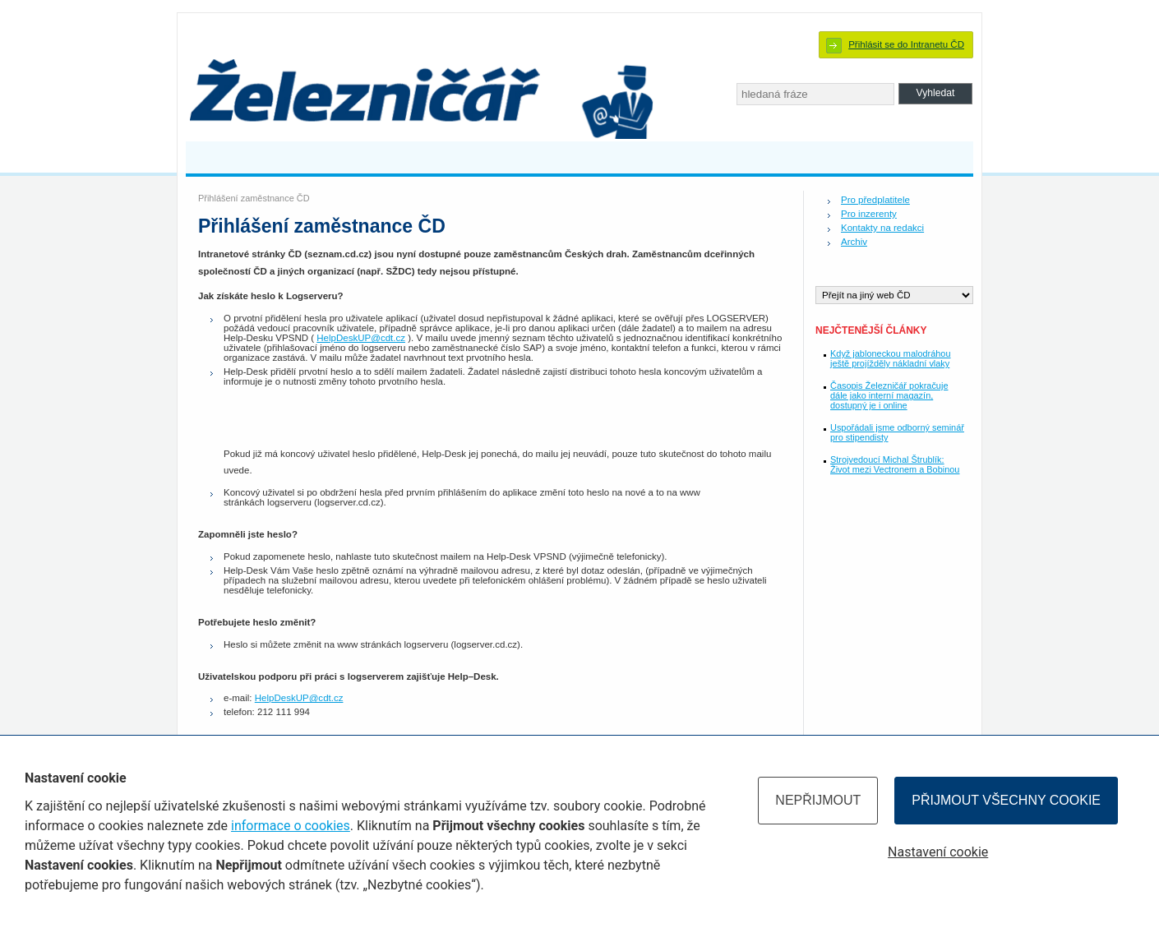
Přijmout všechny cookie (1006, 800)
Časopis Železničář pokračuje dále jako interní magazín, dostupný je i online (889, 395)
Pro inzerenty (869, 214)
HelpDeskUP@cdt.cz (360, 338)
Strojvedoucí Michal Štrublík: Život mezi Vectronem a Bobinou (894, 464)
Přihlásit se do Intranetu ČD (906, 44)
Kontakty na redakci (882, 228)
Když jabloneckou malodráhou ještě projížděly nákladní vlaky (890, 358)
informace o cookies (290, 825)
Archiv (854, 242)
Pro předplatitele (875, 200)
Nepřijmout (818, 800)
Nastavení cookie (938, 852)
